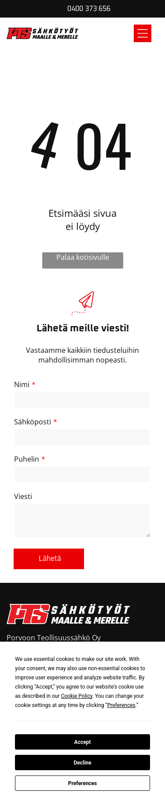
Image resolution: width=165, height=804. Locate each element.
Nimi (21, 384)
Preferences (82, 783)
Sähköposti (32, 422)
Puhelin (26, 459)
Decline (82, 763)
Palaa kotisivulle (82, 257)
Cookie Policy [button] (76, 696)
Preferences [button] (121, 705)
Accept (82, 742)
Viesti (23, 496)
